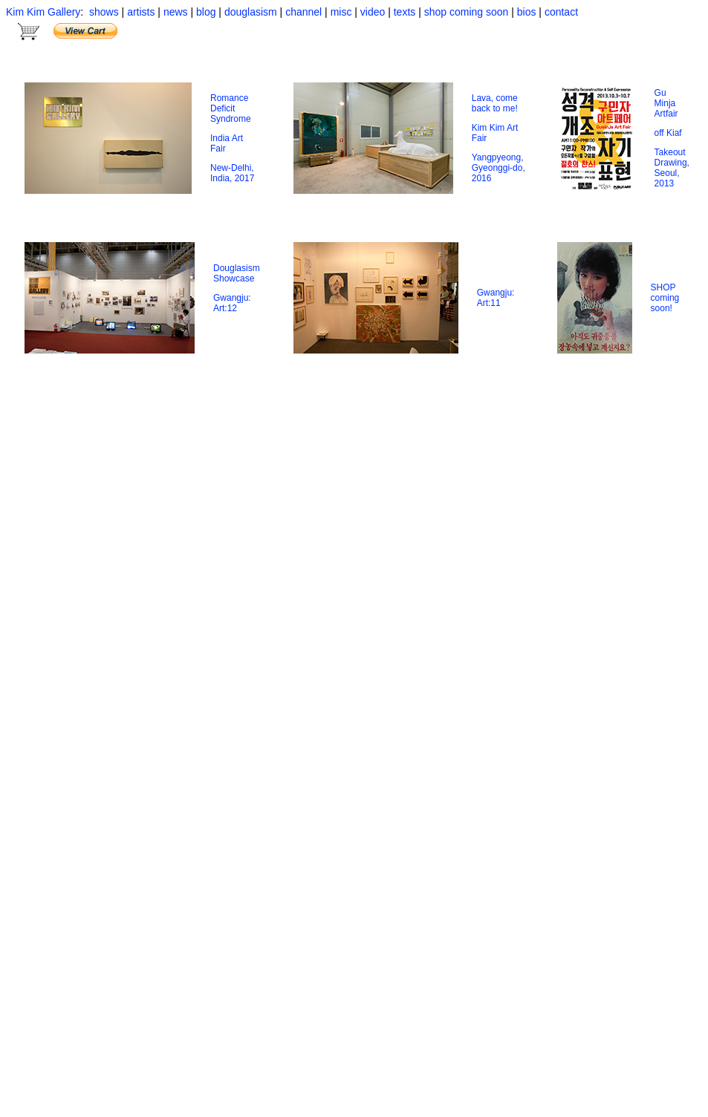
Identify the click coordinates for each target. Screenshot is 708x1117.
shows (102, 12)
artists (139, 12)
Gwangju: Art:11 (496, 297)
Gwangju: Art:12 (232, 303)
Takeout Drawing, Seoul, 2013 (672, 168)
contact (560, 12)
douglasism (250, 12)
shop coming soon (466, 12)
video (374, 12)
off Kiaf (668, 133)
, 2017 (242, 178)
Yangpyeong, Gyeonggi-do (498, 162)
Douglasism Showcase (236, 273)
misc (341, 12)
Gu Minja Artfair (666, 103)
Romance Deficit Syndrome (230, 108)
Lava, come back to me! (495, 103)
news (175, 12)
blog (205, 12)
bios (528, 12)
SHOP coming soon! (665, 297)
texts (405, 12)
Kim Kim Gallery (43, 12)
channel (303, 12)
